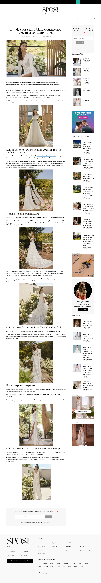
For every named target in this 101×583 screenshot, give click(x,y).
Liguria (79, 563)
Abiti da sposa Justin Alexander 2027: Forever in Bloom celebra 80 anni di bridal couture (88, 371)
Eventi (64, 18)
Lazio (74, 563)
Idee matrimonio (41, 546)
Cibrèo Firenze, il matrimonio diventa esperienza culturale (88, 177)
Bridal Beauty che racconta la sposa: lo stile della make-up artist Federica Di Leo (88, 208)
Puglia (51, 566)
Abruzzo (45, 563)
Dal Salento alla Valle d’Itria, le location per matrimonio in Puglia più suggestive (87, 147)
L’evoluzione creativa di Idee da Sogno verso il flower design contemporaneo (88, 223)
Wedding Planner (57, 18)
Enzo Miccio (86, 90)
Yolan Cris (86, 70)
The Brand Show (86, 58)
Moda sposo (40, 550)
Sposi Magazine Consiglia (67, 2)
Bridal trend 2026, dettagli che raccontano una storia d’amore (88, 324)
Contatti (74, 577)
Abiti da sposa (36, 25)
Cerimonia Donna (29, 2)
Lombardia (86, 563)
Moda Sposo (39, 2)
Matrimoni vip (56, 2)
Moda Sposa (31, 18)
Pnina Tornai (86, 60)
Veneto (81, 566)
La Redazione (40, 577)
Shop (78, 2)
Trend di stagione (87, 319)
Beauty (38, 18)
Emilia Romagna (66, 563)
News (22, 2)
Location (85, 140)
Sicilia (39, 563)
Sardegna (58, 566)
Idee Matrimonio (46, 18)
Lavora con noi (49, 577)
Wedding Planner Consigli (87, 233)
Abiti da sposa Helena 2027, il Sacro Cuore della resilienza (88, 337)
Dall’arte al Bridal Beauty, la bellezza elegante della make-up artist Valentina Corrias (88, 163)
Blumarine (86, 100)
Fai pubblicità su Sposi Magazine (20, 561)
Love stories (71, 18)
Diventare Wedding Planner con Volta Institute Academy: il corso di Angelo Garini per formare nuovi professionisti (88, 241)
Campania (58, 563)
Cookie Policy (67, 577)
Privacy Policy (58, 577)
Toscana (70, 566)
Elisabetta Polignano (86, 81)
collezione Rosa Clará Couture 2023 (46, 156)
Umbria (76, 566)
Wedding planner (41, 553)
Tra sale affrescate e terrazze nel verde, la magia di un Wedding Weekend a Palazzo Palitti (88, 192)
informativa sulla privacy (35, 522)
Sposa (24, 18)
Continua (83, 309)
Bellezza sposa (86, 157)
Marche (39, 566)
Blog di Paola (48, 2)
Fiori (84, 217)
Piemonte (46, 566)
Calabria (51, 563)
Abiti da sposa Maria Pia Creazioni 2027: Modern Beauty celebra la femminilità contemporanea (87, 353)
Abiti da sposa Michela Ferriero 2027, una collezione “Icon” (88, 386)
